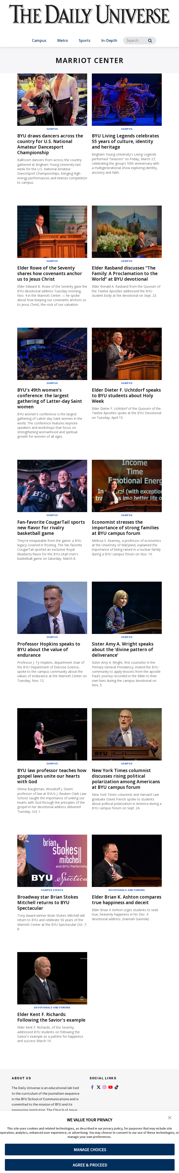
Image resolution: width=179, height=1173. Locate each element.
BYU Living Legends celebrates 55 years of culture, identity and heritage (126, 141)
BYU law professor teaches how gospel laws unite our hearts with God (48, 777)
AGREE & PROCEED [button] (90, 1165)
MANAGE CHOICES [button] (90, 1149)
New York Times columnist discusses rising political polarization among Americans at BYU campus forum (123, 782)
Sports (84, 40)
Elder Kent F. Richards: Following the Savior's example (43, 1023)
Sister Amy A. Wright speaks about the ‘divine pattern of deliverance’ (124, 650)
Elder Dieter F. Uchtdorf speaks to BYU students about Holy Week (119, 395)
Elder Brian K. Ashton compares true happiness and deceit (126, 905)
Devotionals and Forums (127, 893)
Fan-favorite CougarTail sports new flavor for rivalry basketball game (49, 527)
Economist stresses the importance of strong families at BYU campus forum (119, 530)
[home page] (89, 19)
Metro (62, 40)
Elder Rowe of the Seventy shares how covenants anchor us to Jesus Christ (51, 273)
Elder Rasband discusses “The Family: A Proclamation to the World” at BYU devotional (126, 273)
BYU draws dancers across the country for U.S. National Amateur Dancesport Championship (52, 144)
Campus (39, 40)
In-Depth (109, 40)
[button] (169, 1117)
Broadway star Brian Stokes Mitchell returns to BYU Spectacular (49, 905)
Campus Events (52, 893)
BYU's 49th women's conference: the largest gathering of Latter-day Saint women (51, 398)
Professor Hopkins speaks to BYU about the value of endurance (50, 650)
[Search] (139, 41)
